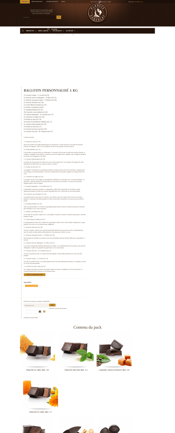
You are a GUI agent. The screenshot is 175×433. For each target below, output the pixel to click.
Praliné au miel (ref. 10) (111, 92)
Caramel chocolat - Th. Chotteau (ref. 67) (116, 207)
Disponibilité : (105, 239)
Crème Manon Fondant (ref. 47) (113, 174)
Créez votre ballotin (140, 27)
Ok (130, 254)
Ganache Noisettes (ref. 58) (112, 182)
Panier (138, 11)
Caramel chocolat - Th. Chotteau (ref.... (70, 430)
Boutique (25, 2)
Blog (63, 2)
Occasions (58, 27)
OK (47, 17)
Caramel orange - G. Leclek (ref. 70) (115, 215)
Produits (31, 27)
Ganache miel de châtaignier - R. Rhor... (35, 430)
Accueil (22, 31)
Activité (70, 27)
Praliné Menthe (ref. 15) (111, 102)
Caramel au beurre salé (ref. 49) (113, 223)
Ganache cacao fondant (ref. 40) (114, 148)
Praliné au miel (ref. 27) (111, 119)
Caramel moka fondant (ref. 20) (113, 112)
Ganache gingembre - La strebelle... (70, 354)
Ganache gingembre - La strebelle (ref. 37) (116, 139)
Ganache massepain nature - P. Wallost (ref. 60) (118, 191)
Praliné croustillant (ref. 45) (112, 166)
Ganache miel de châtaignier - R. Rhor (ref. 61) (118, 199)
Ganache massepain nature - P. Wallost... (139, 392)
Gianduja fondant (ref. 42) (111, 158)
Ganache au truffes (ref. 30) (112, 129)
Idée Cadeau (44, 27)
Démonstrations (37, 2)
